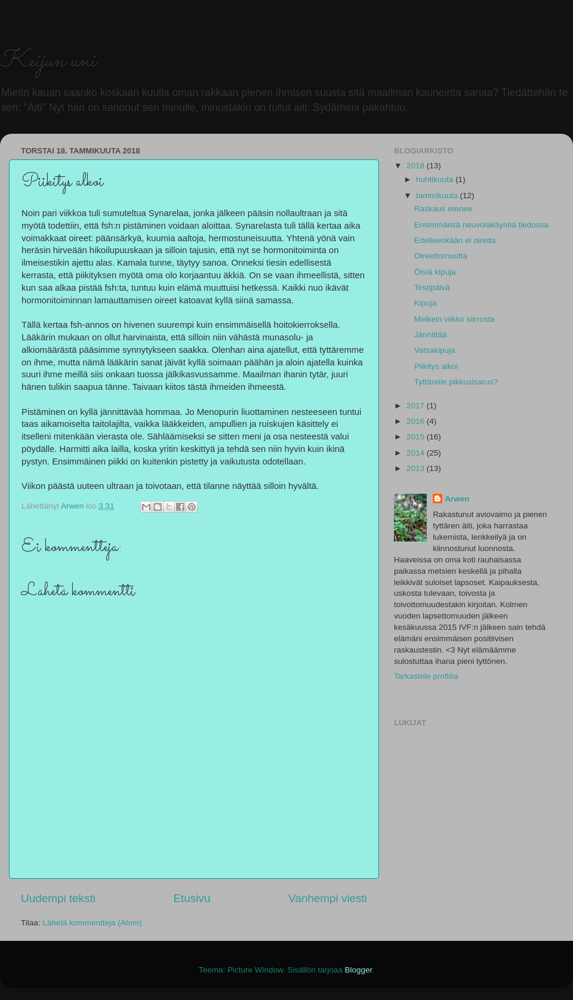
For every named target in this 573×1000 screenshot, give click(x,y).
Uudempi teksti (58, 898)
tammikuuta (438, 195)
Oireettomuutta (440, 255)
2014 (416, 452)
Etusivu (192, 898)
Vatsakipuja (434, 350)
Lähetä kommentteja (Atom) (92, 922)
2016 (416, 421)
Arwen (457, 498)
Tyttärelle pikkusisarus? (456, 381)
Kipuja (425, 303)
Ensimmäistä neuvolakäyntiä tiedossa (481, 224)
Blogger (358, 969)
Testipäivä (432, 287)
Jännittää (430, 334)
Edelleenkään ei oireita (455, 240)
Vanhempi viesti (327, 898)
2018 (416, 165)
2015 (416, 436)
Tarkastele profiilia (426, 676)
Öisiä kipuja (435, 271)
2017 (416, 405)
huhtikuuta (435, 179)
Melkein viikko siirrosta (454, 319)
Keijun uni (48, 61)
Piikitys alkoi (436, 366)
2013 (416, 468)
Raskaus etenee (443, 208)
